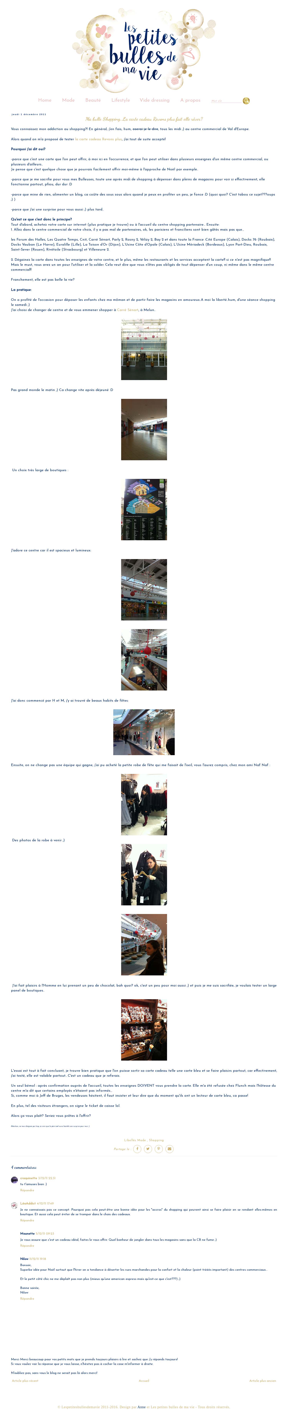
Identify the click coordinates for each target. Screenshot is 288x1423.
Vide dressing (155, 100)
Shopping (156, 1140)
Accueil (144, 1381)
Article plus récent (25, 1381)
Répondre (27, 1190)
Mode (68, 100)
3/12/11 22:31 (46, 1178)
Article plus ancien (262, 1381)
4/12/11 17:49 (45, 1203)
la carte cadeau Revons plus (98, 139)
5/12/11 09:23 (45, 1233)
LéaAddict (28, 1203)
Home (44, 100)
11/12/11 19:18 (37, 1259)
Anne (141, 1407)
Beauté (93, 100)
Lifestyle (120, 100)
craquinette (28, 1178)
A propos (190, 100)
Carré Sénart (127, 310)
